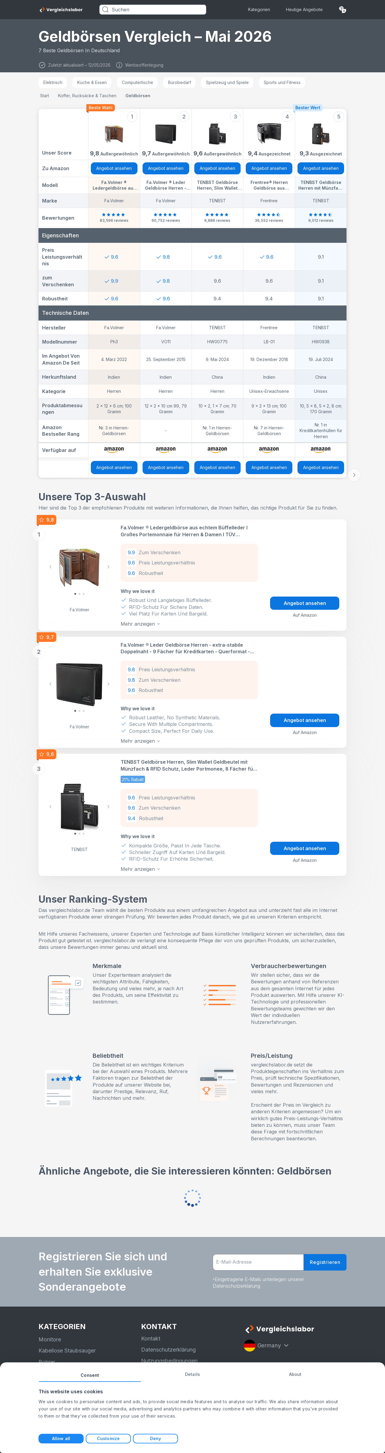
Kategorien (259, 9)
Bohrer (46, 1362)
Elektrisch (52, 82)
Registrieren (325, 1262)
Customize (108, 1438)
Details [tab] (192, 1374)
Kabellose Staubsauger (67, 1350)
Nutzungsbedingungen (169, 1361)
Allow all (61, 1438)
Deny (155, 1438)
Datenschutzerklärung (168, 1349)
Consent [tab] (90, 1375)
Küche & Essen (92, 82)
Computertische (137, 82)
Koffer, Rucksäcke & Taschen (87, 95)
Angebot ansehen (114, 168)
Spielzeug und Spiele (227, 82)
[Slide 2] (84, 594)
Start (44, 95)
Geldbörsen (137, 95)
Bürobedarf (179, 82)
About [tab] (295, 1374)
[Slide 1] (79, 594)
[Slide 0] (75, 594)
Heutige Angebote (304, 9)
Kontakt (150, 1338)
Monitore (49, 1339)
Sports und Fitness (282, 82)
